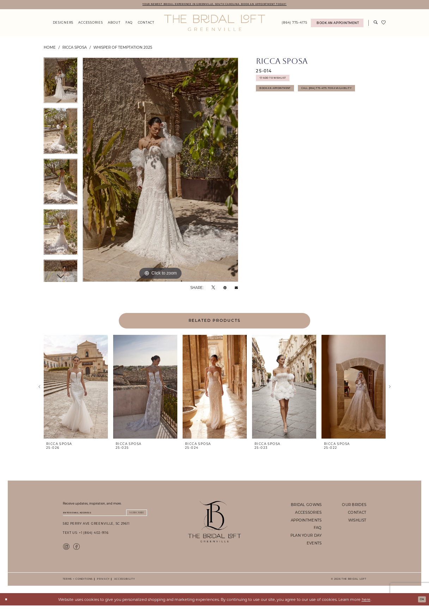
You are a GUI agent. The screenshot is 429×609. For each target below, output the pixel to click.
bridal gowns (306, 505)
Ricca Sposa (74, 48)
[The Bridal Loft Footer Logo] (214, 522)
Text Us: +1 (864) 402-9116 (86, 536)
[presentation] (76, 388)
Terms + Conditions (78, 582)
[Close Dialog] (7, 602)
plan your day (306, 536)
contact (357, 513)
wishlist (357, 521)
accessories (308, 513)
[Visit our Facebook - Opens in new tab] (76, 549)
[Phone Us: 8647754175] (294, 24)
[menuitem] (63, 24)
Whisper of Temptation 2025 (122, 48)
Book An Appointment (282, 95)
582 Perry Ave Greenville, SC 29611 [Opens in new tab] (96, 527)
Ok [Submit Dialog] (420, 602)
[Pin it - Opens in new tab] (225, 288)
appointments (306, 521)
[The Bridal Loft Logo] (214, 24)
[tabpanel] (61, 84)
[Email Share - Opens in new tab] (236, 289)
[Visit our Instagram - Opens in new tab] (66, 549)
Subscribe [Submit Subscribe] (132, 515)
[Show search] (375, 24)
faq (318, 528)
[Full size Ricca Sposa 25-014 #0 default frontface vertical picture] (160, 171)
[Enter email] (105, 515)
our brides (354, 505)
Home (50, 48)
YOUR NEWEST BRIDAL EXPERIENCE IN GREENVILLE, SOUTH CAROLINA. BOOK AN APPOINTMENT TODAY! (214, 5)
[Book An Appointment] (337, 24)
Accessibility (123, 582)
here (366, 602)
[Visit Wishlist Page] (383, 24)
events (314, 544)
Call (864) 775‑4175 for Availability (294, 109)
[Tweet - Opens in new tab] (213, 288)
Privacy (102, 582)
